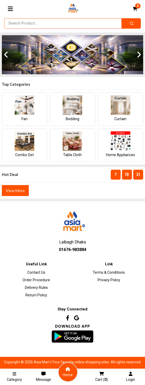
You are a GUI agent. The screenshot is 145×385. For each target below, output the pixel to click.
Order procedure (36, 280)
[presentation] (6, 55)
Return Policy (36, 295)
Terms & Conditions (109, 272)
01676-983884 (72, 249)
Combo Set (24, 155)
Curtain (120, 119)
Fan (24, 119)
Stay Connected (72, 309)
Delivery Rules (36, 287)
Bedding (72, 119)
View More (15, 190)
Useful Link (36, 264)
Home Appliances (120, 155)
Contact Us (36, 272)
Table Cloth (72, 155)
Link (109, 264)
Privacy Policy (109, 280)
